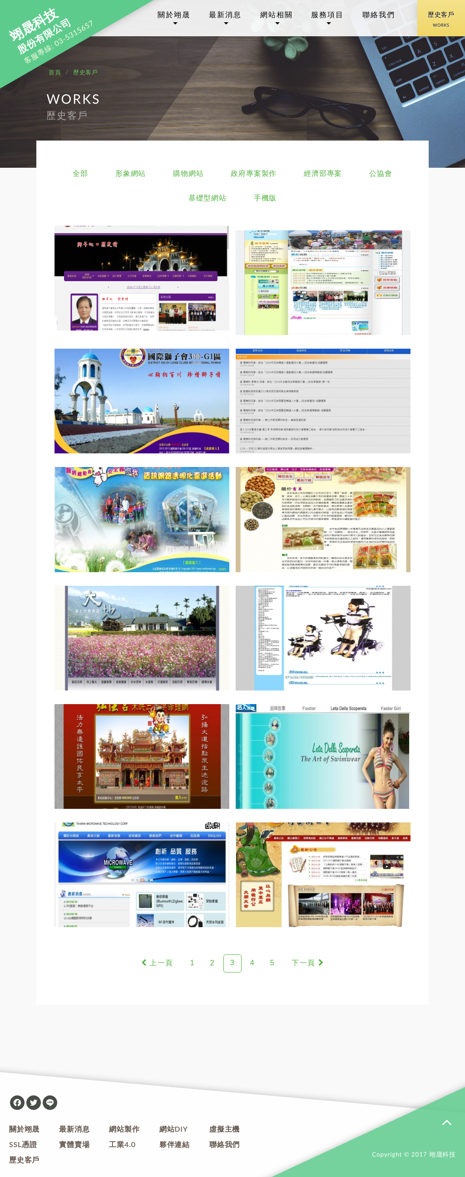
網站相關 (276, 14)
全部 (80, 173)
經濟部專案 (323, 173)
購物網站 (188, 173)
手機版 (265, 197)
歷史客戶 (441, 21)
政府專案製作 (254, 173)
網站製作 (124, 1128)
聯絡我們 (378, 14)
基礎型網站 (207, 197)
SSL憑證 (23, 1144)
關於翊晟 (174, 14)
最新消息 (225, 14)
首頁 (55, 72)
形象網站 (130, 173)
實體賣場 (74, 1144)
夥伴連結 (174, 1144)
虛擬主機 (224, 1128)
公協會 (380, 173)
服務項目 (327, 14)
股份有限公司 (40, 31)
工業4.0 (122, 1144)
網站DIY (173, 1128)
